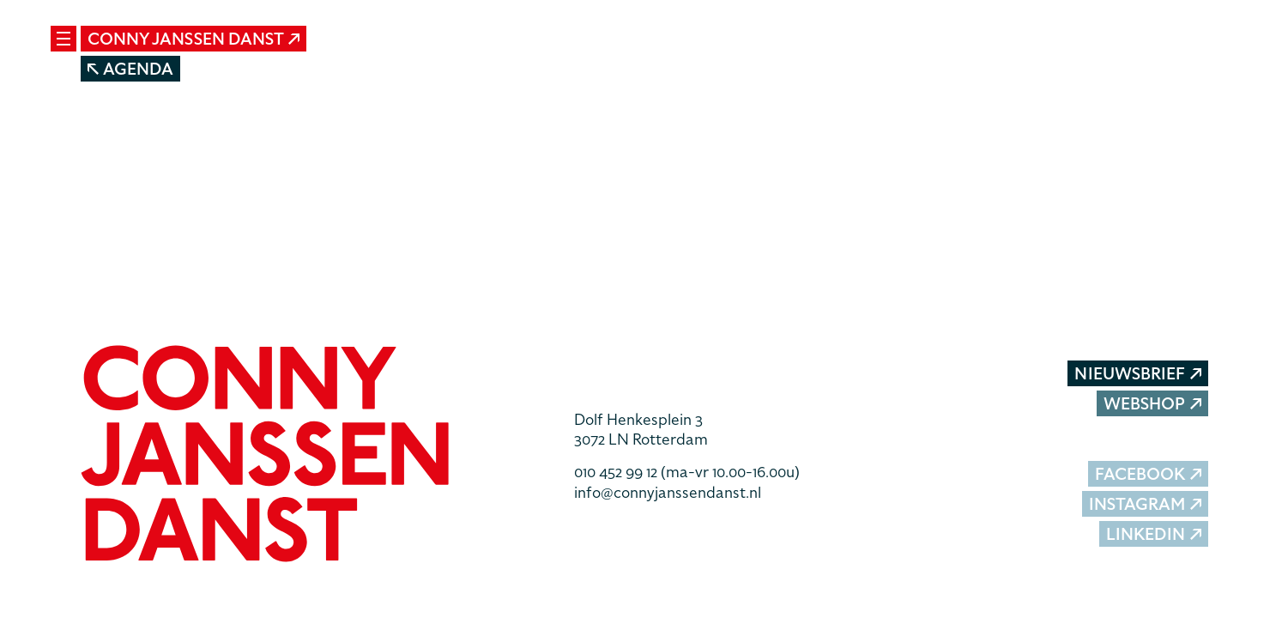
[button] (314, 455)
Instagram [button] (1145, 504)
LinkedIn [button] (1153, 534)
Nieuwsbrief (1137, 373)
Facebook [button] (1148, 474)
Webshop (1152, 403)
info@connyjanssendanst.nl (667, 492)
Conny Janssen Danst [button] (194, 39)
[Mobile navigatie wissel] (63, 39)
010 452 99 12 (687, 472)
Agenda (131, 69)
